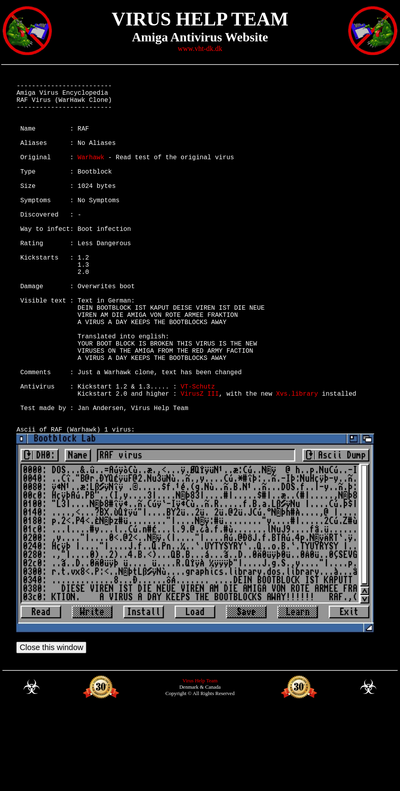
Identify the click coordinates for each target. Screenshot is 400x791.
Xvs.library (297, 463)
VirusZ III (200, 463)
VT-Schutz (198, 454)
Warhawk (91, 174)
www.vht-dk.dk (200, 49)
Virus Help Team (200, 762)
